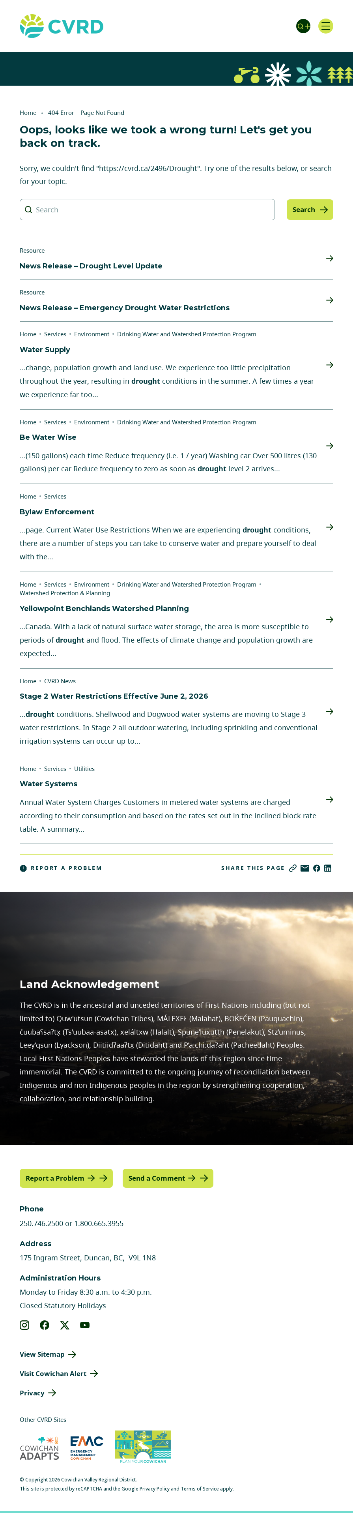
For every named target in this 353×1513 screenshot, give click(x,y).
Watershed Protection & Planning (65, 593)
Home (28, 112)
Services (55, 334)
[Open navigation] (325, 26)
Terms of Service (200, 1488)
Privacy (32, 1392)
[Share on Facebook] (316, 868)
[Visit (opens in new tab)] (143, 1448)
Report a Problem (61, 868)
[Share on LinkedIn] (327, 868)
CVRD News (60, 681)
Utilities (84, 768)
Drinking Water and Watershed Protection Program (186, 334)
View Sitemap (42, 1353)
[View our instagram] (25, 1324)
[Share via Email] (305, 868)
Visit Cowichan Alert (53, 1373)
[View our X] (65, 1324)
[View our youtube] (85, 1324)
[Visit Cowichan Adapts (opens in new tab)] (39, 1447)
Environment (91, 334)
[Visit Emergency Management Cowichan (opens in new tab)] (87, 1447)
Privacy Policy (155, 1488)
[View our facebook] (45, 1324)
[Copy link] (293, 868)
